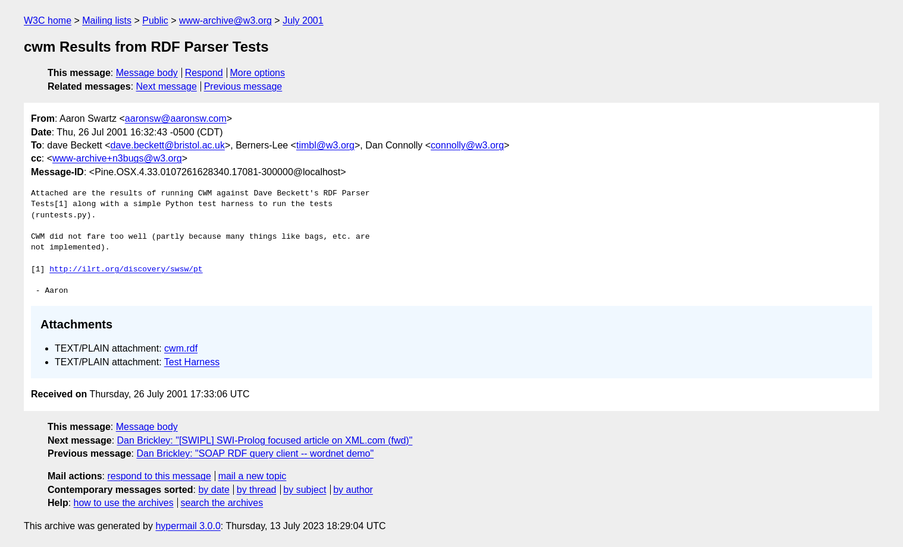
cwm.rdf (180, 348)
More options (258, 73)
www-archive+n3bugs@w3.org (117, 158)
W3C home (47, 20)
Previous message (243, 86)
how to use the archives (124, 503)
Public (155, 20)
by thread (257, 490)
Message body (147, 73)
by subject (304, 490)
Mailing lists (106, 20)
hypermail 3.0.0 (187, 526)
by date (213, 490)
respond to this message (159, 476)
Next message (166, 86)
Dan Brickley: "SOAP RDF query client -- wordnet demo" (255, 453)
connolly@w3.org (467, 145)
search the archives (222, 503)
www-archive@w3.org (225, 20)
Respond (204, 73)
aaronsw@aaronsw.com (176, 118)
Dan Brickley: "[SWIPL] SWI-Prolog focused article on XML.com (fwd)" (265, 440)
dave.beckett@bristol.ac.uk (168, 145)
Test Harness (192, 362)
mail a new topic (252, 476)
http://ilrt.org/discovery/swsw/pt (125, 269)
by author (353, 490)
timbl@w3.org (325, 145)
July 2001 (303, 20)
